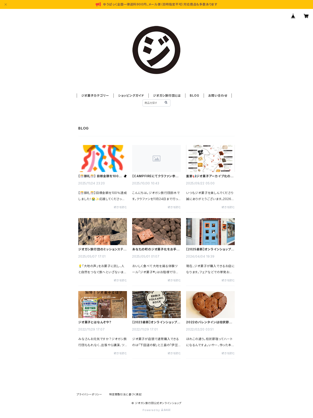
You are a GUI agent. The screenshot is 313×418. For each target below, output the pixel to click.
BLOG (194, 95)
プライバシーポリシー (89, 394)
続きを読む (120, 207)
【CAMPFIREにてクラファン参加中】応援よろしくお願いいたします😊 (155, 176)
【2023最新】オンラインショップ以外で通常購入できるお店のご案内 (156, 322)
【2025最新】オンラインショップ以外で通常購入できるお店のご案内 (210, 249)
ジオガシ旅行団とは (167, 95)
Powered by (156, 410)
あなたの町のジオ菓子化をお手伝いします (156, 249)
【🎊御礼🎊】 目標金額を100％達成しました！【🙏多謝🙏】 (100, 176)
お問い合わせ (217, 95)
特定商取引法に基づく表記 (125, 394)
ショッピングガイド (131, 95)
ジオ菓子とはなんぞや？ (95, 322)
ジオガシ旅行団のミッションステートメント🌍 (102, 249)
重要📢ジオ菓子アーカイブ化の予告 (210, 176)
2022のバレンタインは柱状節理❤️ (209, 322)
